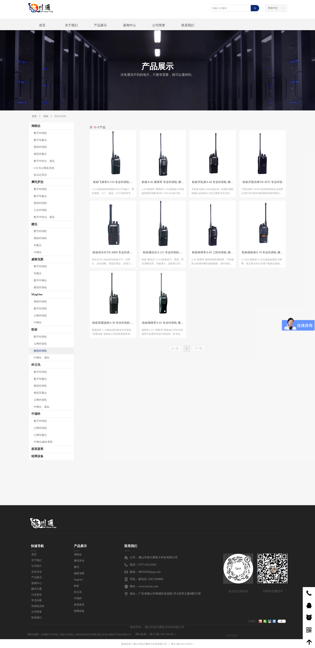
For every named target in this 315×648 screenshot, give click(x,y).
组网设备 (37, 456)
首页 (34, 116)
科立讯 (35, 364)
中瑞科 (35, 413)
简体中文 (273, 8)
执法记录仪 (40, 174)
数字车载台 (40, 140)
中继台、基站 (41, 357)
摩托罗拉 (37, 182)
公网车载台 (40, 434)
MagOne (37, 294)
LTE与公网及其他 (44, 167)
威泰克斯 (37, 259)
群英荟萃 (37, 449)
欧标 (34, 329)
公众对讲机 (40, 210)
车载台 (38, 245)
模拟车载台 (40, 153)
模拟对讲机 (40, 146)
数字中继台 (40, 280)
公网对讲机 (40, 315)
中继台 (38, 252)
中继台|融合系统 (43, 441)
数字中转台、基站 (44, 160)
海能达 (35, 125)
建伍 (34, 224)
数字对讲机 (40, 133)
